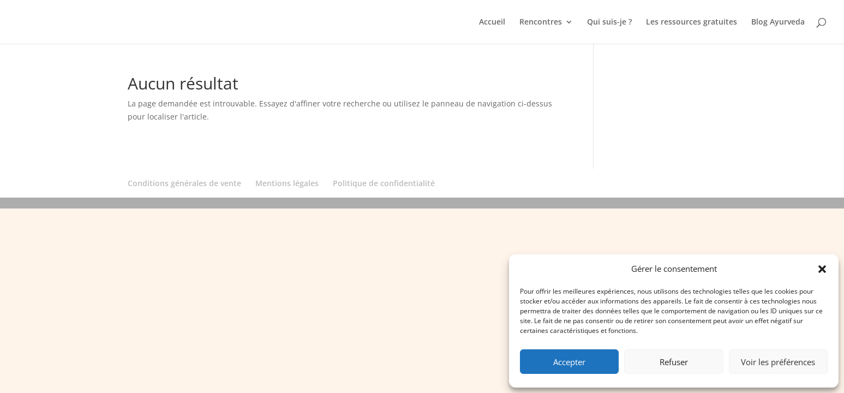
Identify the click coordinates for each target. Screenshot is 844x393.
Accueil (492, 22)
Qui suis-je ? (609, 22)
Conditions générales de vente (184, 183)
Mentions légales (287, 183)
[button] (822, 269)
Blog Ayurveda (778, 22)
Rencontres (540, 22)
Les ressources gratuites (691, 22)
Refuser (674, 361)
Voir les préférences (778, 361)
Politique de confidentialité (384, 183)
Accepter (569, 361)
